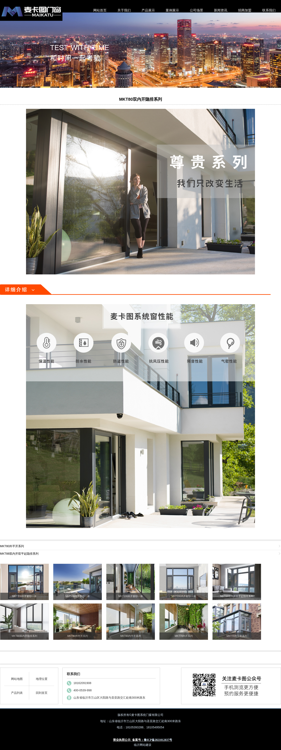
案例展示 (172, 10)
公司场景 (196, 10)
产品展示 (148, 10)
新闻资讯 (220, 10)
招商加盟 (244, 10)
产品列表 (17, 692)
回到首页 (41, 692)
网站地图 (17, 679)
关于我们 (124, 10)
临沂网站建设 (142, 744)
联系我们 (269, 10)
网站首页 (100, 10)
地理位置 (41, 679)
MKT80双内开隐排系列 (140, 99)
